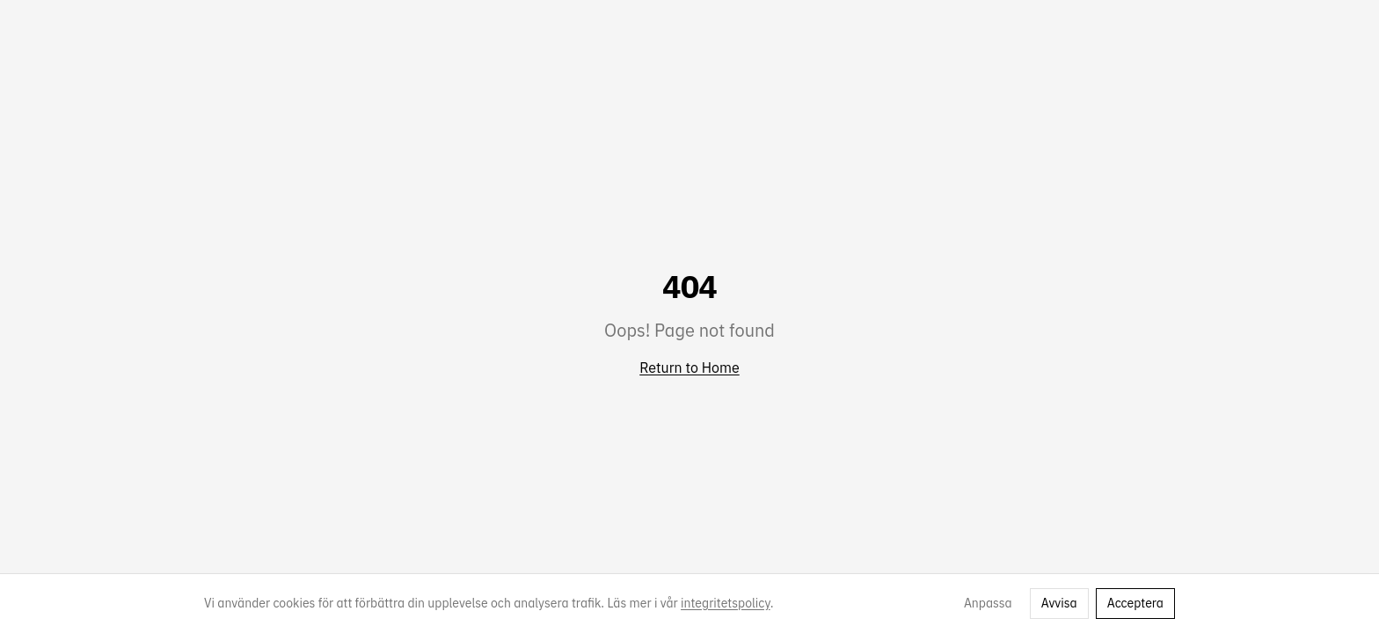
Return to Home (689, 367)
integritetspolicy (725, 603)
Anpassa (988, 603)
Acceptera (1135, 603)
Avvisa (1059, 603)
